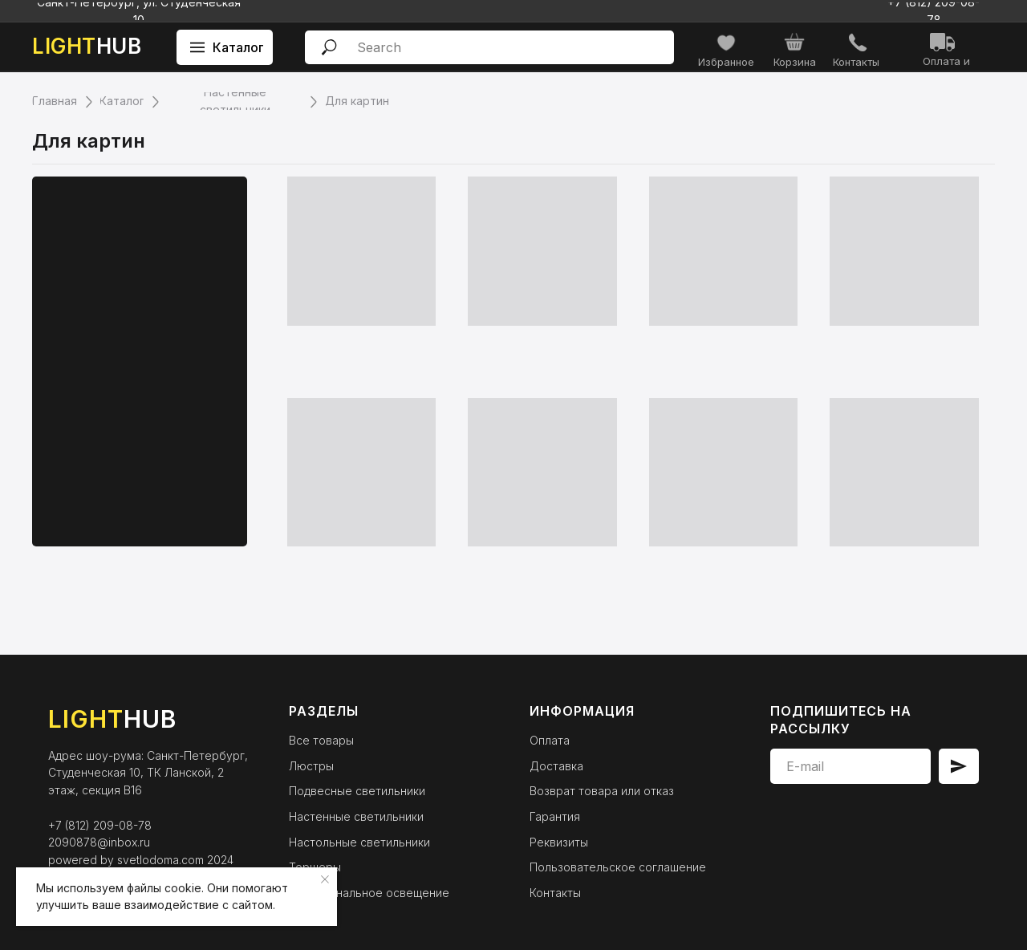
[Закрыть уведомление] (325, 879)
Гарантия (555, 816)
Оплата (550, 740)
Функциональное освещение (369, 892)
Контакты (555, 892)
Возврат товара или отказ (602, 791)
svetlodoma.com (160, 860)
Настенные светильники (356, 816)
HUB (86, 46)
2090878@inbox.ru (99, 842)
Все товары (321, 740)
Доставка (556, 766)
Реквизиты (559, 842)
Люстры (311, 766)
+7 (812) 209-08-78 (100, 825)
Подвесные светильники (357, 791)
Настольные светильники (359, 842)
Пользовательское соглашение (618, 867)
